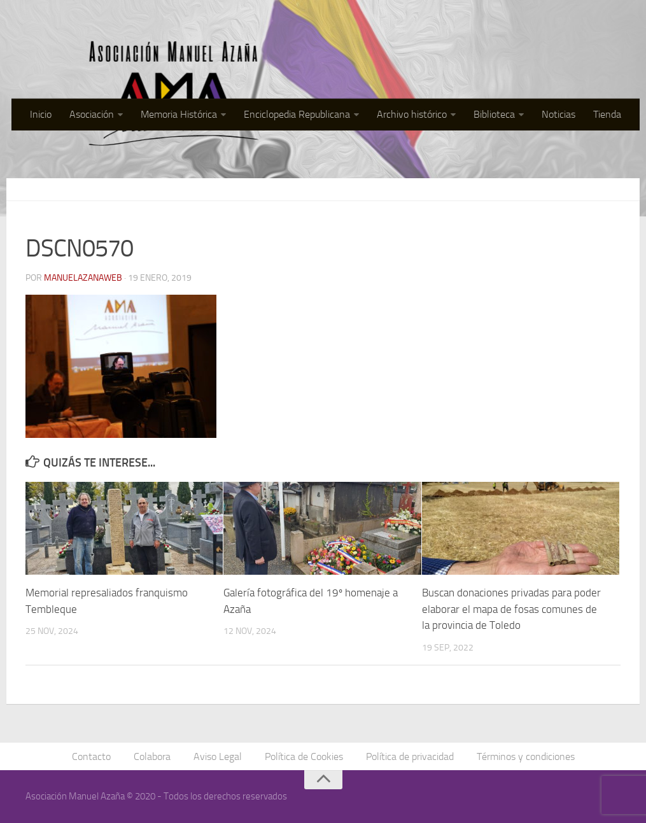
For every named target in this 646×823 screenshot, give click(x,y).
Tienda (607, 114)
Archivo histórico (412, 114)
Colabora (152, 756)
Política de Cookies (304, 756)
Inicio (41, 114)
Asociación (91, 114)
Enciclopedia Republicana (297, 114)
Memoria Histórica (179, 114)
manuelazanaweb (83, 277)
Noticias (558, 114)
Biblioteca (494, 114)
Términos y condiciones (526, 756)
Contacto (91, 756)
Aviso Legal (217, 756)
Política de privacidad (410, 756)
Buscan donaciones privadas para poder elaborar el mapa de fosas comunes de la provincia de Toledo (511, 608)
